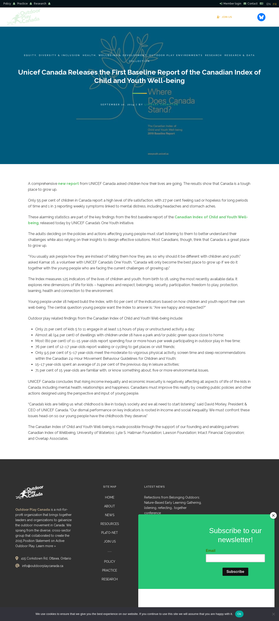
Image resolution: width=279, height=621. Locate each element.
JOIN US (110, 541)
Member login (232, 3)
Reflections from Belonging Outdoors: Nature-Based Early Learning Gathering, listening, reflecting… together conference (173, 505)
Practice (22, 3)
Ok (239, 614)
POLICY (109, 561)
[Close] (273, 543)
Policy (7, 3)
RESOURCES (110, 524)
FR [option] (275, 4)
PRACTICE (109, 570)
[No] (273, 614)
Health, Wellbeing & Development (115, 55)
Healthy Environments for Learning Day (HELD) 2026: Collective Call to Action (172, 529)
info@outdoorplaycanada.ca (42, 566)
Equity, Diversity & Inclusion (52, 55)
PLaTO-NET (109, 532)
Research (40, 3)
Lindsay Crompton (161, 104)
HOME (109, 497)
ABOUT (109, 506)
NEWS (109, 515)
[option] (275, 4)
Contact (252, 3)
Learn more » (46, 546)
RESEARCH (110, 579)
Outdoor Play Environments (176, 55)
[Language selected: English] (273, 4)
